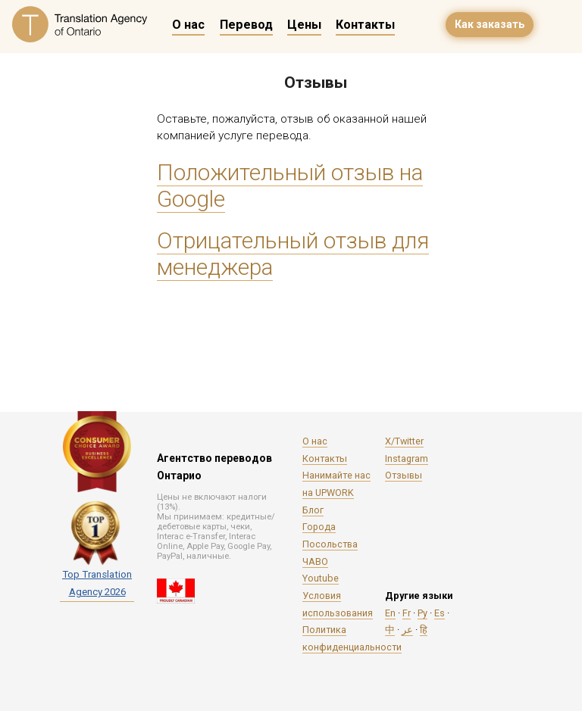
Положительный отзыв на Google (290, 185)
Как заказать (489, 24)
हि (423, 629)
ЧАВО (315, 561)
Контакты (365, 24)
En (390, 613)
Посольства (330, 544)
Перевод (246, 24)
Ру (422, 613)
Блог (313, 510)
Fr (406, 613)
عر (407, 629)
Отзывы (403, 475)
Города (319, 526)
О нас (188, 24)
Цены (304, 24)
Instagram (406, 458)
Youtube (320, 578)
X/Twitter (404, 441)
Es (439, 613)
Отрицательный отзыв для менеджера (293, 253)
